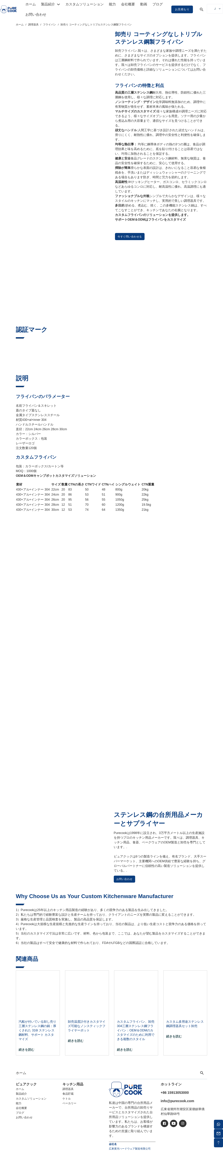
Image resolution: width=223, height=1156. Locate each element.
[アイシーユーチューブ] (173, 1123)
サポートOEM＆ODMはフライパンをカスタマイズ (150, 219)
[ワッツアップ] (218, 1124)
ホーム (30, 4)
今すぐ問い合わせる (130, 236)
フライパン (49, 24)
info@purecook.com (177, 1101)
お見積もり (182, 9)
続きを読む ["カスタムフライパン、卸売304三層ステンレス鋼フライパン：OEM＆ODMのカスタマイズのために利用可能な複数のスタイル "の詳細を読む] (125, 1049)
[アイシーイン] (182, 1123)
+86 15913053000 (175, 1092)
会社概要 (128, 4)
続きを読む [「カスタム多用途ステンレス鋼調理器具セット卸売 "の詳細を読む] (174, 1036)
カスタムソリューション (84, 4)
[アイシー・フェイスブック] (164, 1123)
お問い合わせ (35, 14)
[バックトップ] (218, 1142)
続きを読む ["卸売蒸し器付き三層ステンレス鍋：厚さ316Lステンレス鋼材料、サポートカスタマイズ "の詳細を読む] (26, 1049)
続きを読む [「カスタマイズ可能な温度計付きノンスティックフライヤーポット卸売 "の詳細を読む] (75, 1041)
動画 (143, 4)
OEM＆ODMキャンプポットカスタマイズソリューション (56, 475)
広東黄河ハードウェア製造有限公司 (130, 1148)
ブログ (157, 4)
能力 (112, 4)
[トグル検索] (201, 9)
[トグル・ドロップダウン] (58, 4)
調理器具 (33, 24)
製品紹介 (48, 4)
